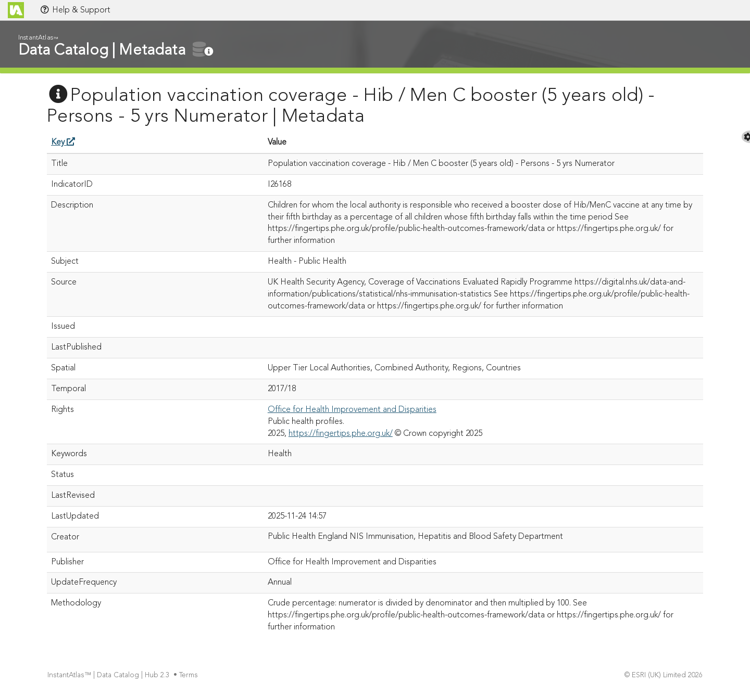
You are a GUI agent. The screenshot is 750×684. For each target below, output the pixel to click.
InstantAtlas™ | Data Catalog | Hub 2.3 (109, 675)
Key (63, 142)
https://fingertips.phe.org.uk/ (341, 434)
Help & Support (75, 10)
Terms (189, 675)
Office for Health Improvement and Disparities (352, 410)
